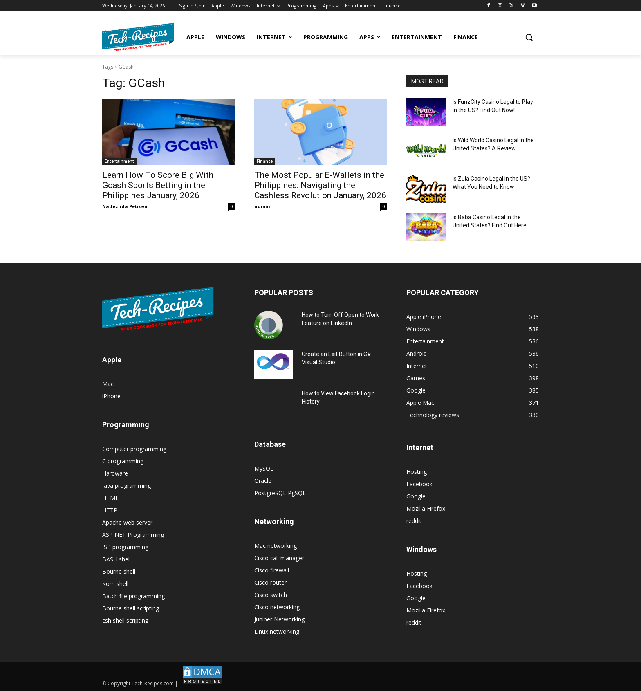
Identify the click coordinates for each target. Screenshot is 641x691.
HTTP (109, 510)
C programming (122, 461)
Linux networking (276, 631)
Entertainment (119, 161)
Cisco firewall (271, 570)
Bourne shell (118, 571)
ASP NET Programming (133, 534)
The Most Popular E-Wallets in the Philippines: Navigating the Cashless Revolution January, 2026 (320, 185)
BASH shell (116, 559)
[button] (529, 37)
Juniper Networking (279, 619)
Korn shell (115, 584)
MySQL (263, 468)
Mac (108, 384)
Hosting (416, 472)
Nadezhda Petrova (125, 206)
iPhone (111, 396)
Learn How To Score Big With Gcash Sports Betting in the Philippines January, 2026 (157, 185)
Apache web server (127, 522)
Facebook (419, 484)
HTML (110, 498)
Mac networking (275, 546)
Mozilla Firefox (425, 508)
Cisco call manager (279, 558)
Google (416, 496)
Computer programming (134, 449)
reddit (413, 521)
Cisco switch (270, 595)
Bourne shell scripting (130, 608)
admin (262, 206)
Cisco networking (277, 607)
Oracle (262, 481)
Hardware (115, 473)
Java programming (126, 485)
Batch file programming (133, 596)
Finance (265, 161)
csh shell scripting (125, 620)
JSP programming (125, 547)
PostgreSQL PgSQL (280, 493)
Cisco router (270, 582)
